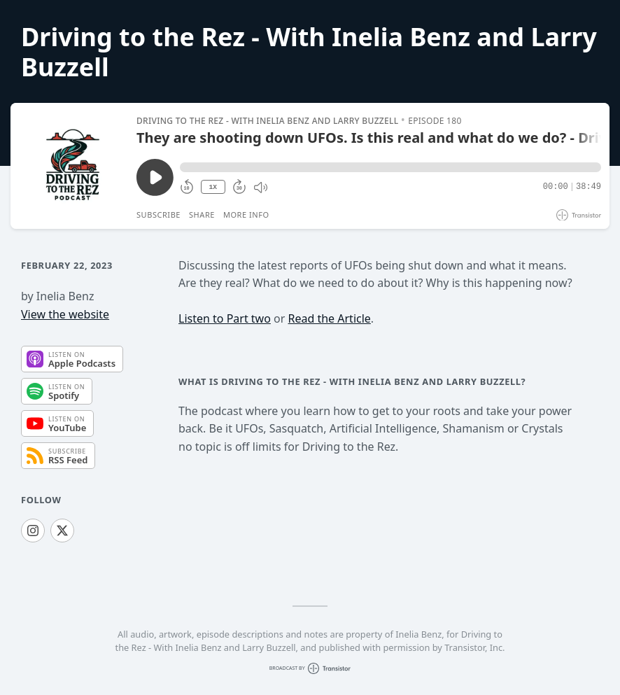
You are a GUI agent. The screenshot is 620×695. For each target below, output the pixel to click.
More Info (246, 214)
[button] (390, 167)
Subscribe (158, 214)
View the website (65, 314)
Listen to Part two (224, 318)
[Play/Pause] (73, 165)
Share (202, 214)
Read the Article (329, 318)
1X (213, 187)
